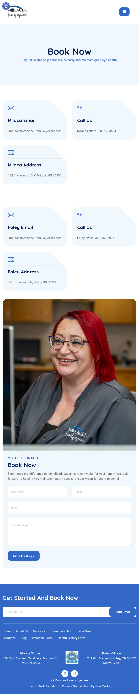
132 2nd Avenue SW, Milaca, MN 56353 (34, 175)
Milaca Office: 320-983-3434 (96, 131)
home (7, 631)
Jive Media (102, 686)
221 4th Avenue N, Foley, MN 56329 (32, 282)
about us (22, 631)
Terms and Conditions (44, 686)
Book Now (84, 631)
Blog (24, 638)
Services (39, 631)
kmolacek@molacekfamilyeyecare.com (35, 131)
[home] (59, 12)
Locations (9, 638)
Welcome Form (42, 638)
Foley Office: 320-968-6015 (95, 238)
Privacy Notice (72, 686)
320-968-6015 (111, 663)
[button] (6, 6)
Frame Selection (61, 631)
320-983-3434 (30, 663)
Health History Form (71, 638)
